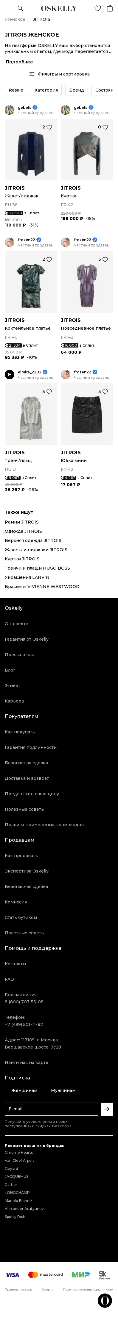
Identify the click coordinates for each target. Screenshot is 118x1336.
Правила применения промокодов (44, 824)
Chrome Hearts (19, 1152)
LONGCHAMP (17, 1192)
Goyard (11, 1168)
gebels (24, 107)
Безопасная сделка (26, 763)
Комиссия (16, 902)
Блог (10, 670)
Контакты (15, 963)
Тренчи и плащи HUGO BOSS (37, 568)
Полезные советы (24, 809)
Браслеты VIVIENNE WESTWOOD (42, 586)
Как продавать (21, 855)
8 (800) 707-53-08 (24, 1002)
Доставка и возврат (27, 778)
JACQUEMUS (16, 1176)
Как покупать (20, 732)
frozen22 (26, 240)
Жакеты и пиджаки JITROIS (36, 549)
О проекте (16, 623)
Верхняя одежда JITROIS (33, 540)
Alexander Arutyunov (24, 1208)
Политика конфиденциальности (88, 1289)
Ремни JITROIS (22, 522)
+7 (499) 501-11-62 (24, 1024)
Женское (15, 19)
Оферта (47, 1289)
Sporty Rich (15, 1216)
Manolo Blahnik (18, 1200)
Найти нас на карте (26, 1062)
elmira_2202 (29, 372)
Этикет (12, 685)
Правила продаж (18, 1289)
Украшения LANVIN (27, 577)
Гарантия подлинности (31, 747)
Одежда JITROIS (23, 531)
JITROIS (15, 188)
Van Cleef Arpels (19, 1160)
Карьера (14, 701)
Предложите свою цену (32, 793)
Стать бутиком (21, 917)
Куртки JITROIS (22, 559)
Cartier (11, 1184)
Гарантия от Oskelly (27, 639)
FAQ (9, 979)
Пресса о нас (19, 654)
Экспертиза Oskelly (27, 871)
